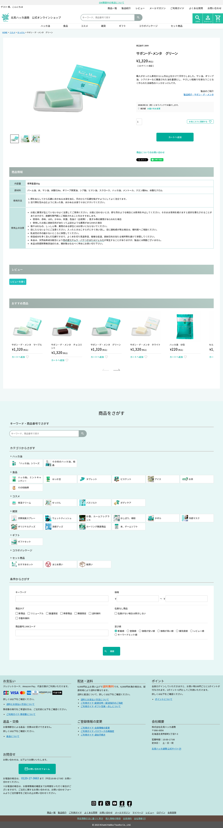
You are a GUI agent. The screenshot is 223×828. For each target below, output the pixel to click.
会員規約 (127, 818)
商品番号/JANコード (25, 626)
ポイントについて (163, 699)
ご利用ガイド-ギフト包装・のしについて (101, 706)
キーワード (20, 592)
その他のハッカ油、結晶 (63, 463)
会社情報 (138, 818)
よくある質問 (196, 8)
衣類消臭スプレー (26, 518)
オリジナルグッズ (26, 526)
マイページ (137, 812)
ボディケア (125, 502)
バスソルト (91, 502)
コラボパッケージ (148, 25)
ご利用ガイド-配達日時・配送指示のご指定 (102, 702)
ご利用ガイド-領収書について (20, 714)
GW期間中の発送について (111, 2)
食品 (65, 25)
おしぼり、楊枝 (128, 518)
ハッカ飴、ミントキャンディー (29, 479)
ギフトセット (24, 541)
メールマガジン (157, 8)
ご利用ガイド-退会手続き (93, 734)
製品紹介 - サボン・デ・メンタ (199, 94)
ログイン (161, 812)
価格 (117, 592)
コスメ (84, 25)
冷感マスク (194, 518)
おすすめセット (25, 564)
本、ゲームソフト (129, 526)
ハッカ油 (45, 25)
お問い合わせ (214, 8)
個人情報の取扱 (113, 818)
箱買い (89, 564)
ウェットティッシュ (62, 518)
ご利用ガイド (177, 8)
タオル (158, 518)
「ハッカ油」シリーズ (28, 463)
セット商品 (176, 25)
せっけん (21, 32)
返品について (12, 736)
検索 (138, 17)
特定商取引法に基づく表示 (90, 818)
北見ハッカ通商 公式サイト (165, 748)
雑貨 (103, 25)
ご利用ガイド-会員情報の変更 (95, 727)
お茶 (191, 479)
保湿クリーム (24, 502)
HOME (4, 32)
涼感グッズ (57, 526)
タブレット (91, 479)
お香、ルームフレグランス (97, 518)
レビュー (140, 8)
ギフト (122, 25)
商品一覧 (112, 8)
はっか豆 (56, 479)
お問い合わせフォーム (37, 769)
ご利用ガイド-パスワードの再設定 (97, 731)
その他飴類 (23, 487)
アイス (158, 479)
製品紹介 (126, 8)
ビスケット (125, 479)
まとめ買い (57, 564)
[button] (106, 369)
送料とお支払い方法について (20, 704)
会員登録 (172, 812)
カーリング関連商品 (96, 526)
